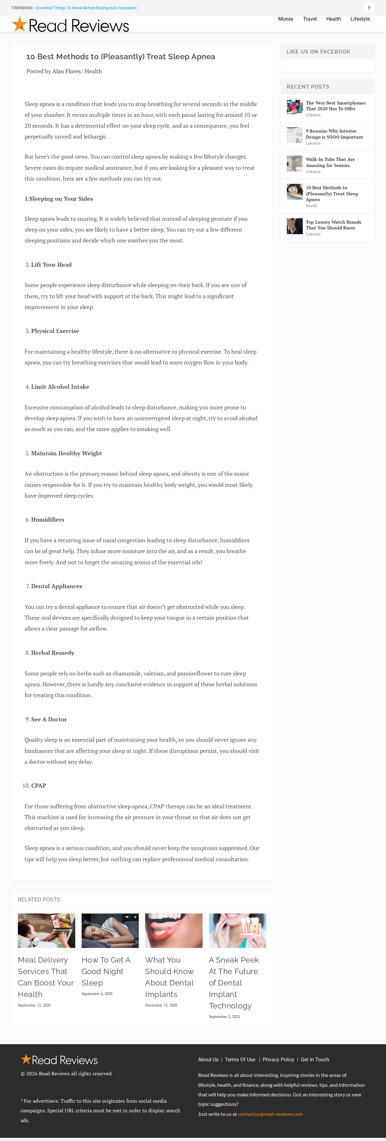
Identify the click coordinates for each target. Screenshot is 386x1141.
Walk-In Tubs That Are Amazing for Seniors (330, 171)
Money (285, 29)
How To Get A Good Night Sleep (106, 981)
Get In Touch (315, 1069)
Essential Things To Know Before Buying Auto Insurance (86, 7)
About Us (208, 1069)
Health (333, 29)
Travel (310, 29)
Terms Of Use (240, 1069)
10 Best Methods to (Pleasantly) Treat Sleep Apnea (332, 203)
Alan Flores (66, 80)
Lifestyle (360, 29)
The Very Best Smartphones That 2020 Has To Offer (336, 115)
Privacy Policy (278, 1069)
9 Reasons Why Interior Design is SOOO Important (334, 143)
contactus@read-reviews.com (270, 1123)
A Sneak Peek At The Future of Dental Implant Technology (234, 992)
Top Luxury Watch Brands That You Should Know (333, 234)
